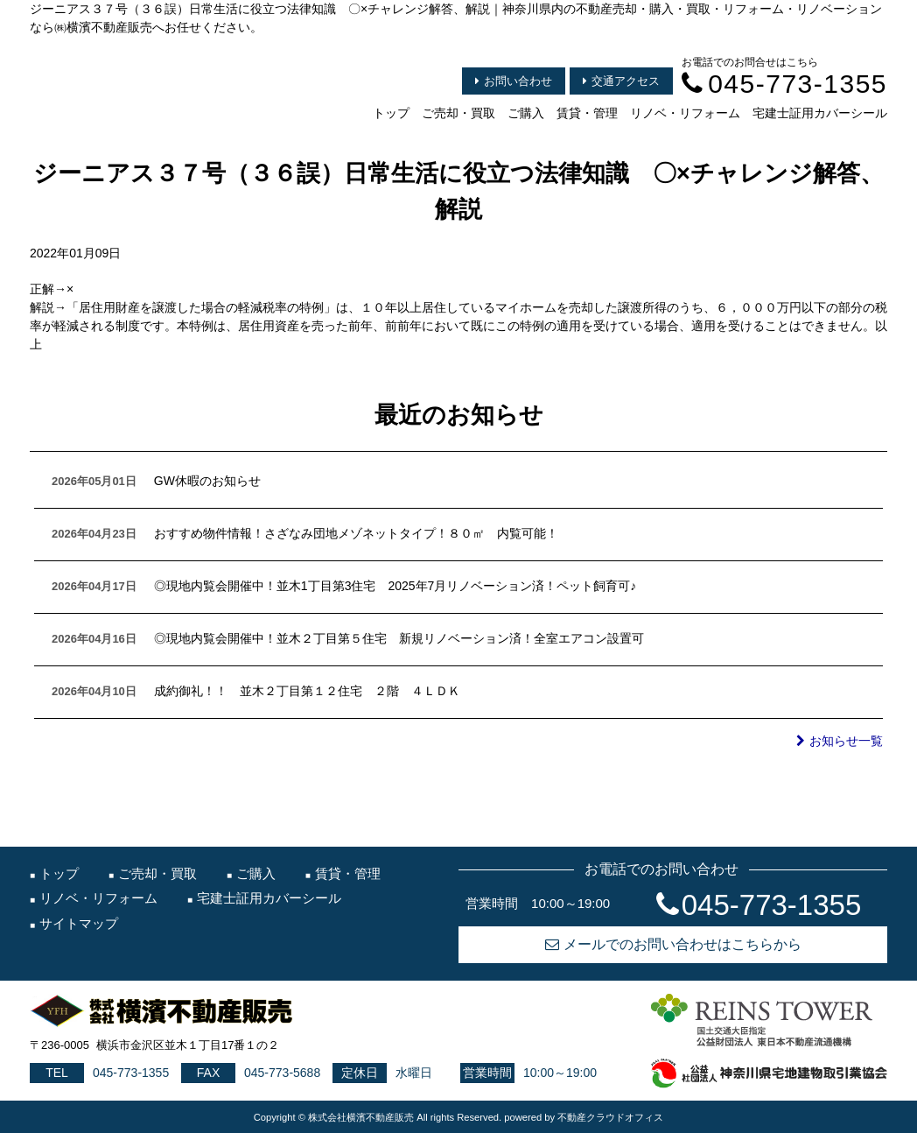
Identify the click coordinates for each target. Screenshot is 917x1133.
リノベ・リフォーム (685, 113)
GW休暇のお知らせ (207, 481)
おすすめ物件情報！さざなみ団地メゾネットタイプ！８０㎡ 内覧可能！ (356, 533)
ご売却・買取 (458, 113)
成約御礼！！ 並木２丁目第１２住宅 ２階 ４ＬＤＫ (307, 691)
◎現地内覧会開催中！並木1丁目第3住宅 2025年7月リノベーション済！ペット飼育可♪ (395, 586)
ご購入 (526, 113)
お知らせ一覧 (839, 741)
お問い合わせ (513, 81)
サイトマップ (78, 923)
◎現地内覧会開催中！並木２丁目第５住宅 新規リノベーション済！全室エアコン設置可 (399, 638)
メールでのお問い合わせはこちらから (673, 944)
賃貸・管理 (587, 113)
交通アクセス (621, 81)
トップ (391, 113)
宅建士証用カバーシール (819, 113)
